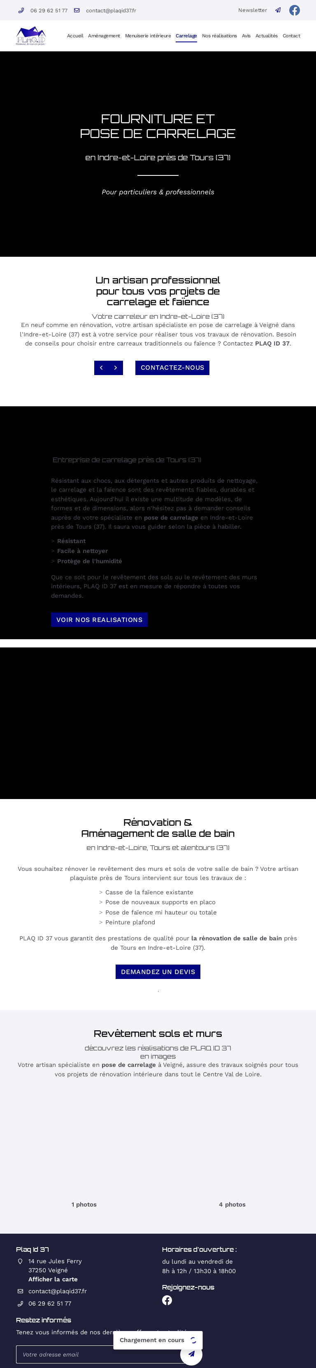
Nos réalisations (219, 35)
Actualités (267, 35)
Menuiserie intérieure (148, 35)
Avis (246, 35)
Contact (291, 35)
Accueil (75, 35)
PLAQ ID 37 (272, 343)
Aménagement (104, 35)
